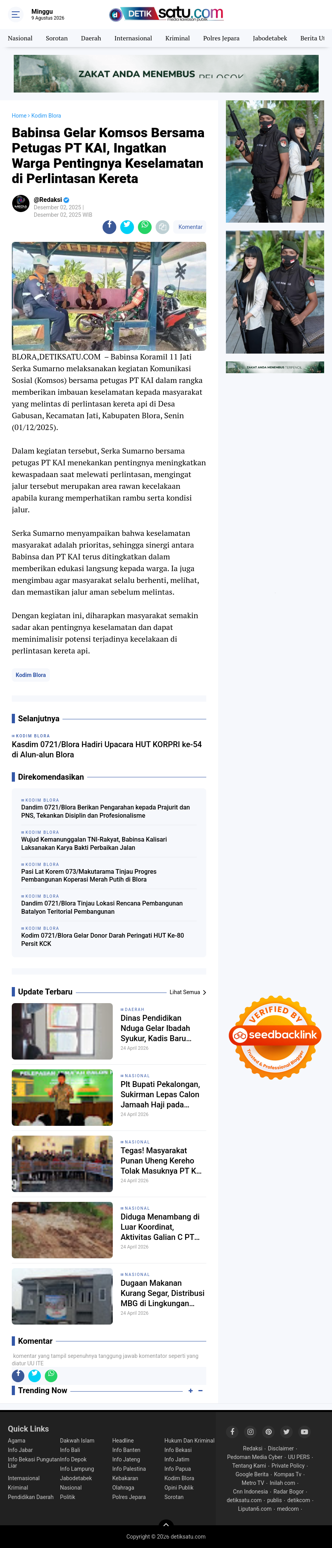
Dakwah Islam (77, 1440)
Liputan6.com (255, 1509)
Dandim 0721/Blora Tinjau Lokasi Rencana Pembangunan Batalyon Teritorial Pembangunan (102, 907)
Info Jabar (20, 1450)
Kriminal (177, 38)
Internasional (133, 38)
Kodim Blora (31, 675)
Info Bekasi (177, 1450)
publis (274, 1500)
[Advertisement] (275, 430)
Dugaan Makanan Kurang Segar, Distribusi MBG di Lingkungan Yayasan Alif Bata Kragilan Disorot (163, 1293)
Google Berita (251, 1474)
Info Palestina (129, 1469)
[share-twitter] (127, 227)
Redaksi (252, 1448)
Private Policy (287, 1466)
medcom (288, 1509)
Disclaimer (281, 1448)
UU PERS (299, 1457)
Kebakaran (125, 1478)
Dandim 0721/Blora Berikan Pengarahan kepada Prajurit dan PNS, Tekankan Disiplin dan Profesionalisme (105, 811)
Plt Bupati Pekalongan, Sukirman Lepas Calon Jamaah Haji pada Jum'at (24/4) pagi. (160, 1095)
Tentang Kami (249, 1466)
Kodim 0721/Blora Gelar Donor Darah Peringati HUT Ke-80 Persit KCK (102, 939)
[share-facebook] (109, 227)
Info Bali (70, 1450)
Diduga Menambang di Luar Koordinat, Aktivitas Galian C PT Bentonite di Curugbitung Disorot (160, 1227)
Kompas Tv (287, 1474)
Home (19, 116)
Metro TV (253, 1483)
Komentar (189, 227)
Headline (123, 1440)
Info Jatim (176, 1459)
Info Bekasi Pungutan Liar (34, 1462)
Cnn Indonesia (250, 1491)
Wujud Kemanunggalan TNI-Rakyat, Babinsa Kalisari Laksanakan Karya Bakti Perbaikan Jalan (94, 843)
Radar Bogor (288, 1491)
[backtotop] (166, 1527)
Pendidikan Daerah (30, 1497)
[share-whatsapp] (145, 227)
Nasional (20, 38)
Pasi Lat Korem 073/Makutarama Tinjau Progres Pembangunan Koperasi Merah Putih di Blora (88, 876)
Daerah (91, 38)
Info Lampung (77, 1469)
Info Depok (73, 1459)
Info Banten (126, 1450)
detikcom (298, 1500)
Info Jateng (126, 1459)
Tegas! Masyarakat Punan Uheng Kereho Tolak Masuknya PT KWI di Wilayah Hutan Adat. (163, 1161)
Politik (67, 1497)
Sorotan (57, 38)
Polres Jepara (221, 38)
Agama (17, 1440)
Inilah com (282, 1483)
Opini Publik (178, 1487)
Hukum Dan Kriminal (189, 1440)
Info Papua (177, 1469)
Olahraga (123, 1487)
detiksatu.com (244, 1500)
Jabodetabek (270, 38)
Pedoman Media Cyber (254, 1457)
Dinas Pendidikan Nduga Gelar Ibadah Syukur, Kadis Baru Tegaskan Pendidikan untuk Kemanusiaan (158, 1028)
